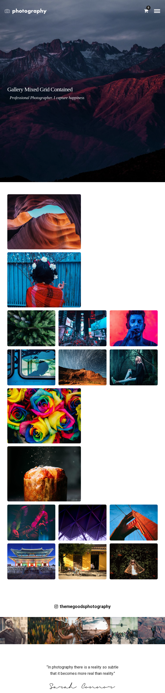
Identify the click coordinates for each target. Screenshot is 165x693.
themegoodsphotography (82, 606)
